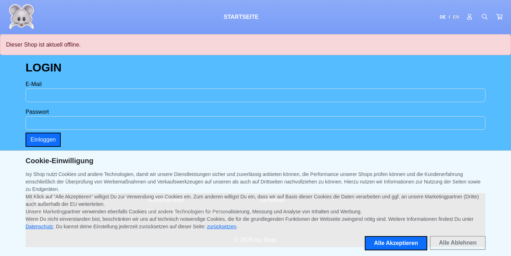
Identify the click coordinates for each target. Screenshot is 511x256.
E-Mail (34, 84)
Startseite (241, 17)
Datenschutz (39, 226)
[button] (499, 17)
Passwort (37, 112)
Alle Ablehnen (458, 243)
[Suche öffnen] (485, 17)
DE (443, 17)
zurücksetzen (221, 226)
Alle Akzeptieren (396, 243)
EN (456, 17)
